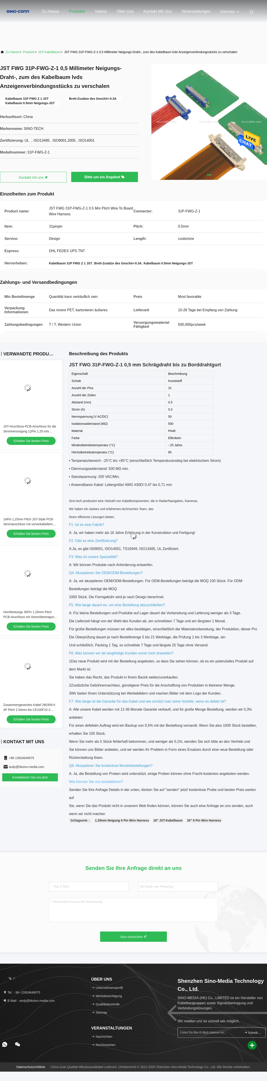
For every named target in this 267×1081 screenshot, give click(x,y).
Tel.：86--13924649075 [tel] (21, 992)
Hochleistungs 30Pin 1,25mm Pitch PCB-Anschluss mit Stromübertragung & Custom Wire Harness (31, 617)
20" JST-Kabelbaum (168, 820)
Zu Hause (50, 11)
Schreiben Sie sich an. (253, 1032)
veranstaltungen (196, 11)
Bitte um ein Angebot (105, 177)
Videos (101, 11)
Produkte (77, 11)
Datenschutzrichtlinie (30, 1067)
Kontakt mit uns (158, 11)
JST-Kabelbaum (49, 52)
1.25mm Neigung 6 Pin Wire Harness (122, 820)
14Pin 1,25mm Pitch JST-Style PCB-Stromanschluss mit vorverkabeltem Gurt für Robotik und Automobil (28, 524)
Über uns (125, 11)
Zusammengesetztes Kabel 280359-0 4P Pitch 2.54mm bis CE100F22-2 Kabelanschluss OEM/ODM (29, 709)
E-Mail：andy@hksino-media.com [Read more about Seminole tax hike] (29, 1000)
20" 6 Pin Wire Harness (204, 820)
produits (28, 52)
